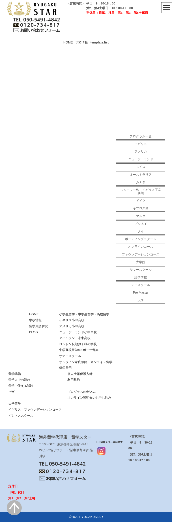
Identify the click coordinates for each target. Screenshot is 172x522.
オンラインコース (140, 246)
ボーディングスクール (140, 239)
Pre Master (140, 292)
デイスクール (140, 285)
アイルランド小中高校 (74, 338)
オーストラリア (141, 174)
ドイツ (140, 200)
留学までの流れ (19, 379)
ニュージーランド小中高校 (78, 332)
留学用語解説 (38, 326)
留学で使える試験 (20, 386)
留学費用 (65, 368)
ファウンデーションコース (140, 254)
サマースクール (141, 269)
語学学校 (140, 277)
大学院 (140, 262)
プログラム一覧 (141, 136)
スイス (140, 167)
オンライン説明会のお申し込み (89, 397)
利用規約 (73, 379)
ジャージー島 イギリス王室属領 (140, 191)
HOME (68, 42)
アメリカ (140, 151)
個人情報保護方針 (79, 374)
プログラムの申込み (81, 392)
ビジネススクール (20, 415)
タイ (141, 231)
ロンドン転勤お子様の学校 (78, 344)
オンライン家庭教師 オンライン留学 (85, 362)
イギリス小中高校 (71, 320)
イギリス (140, 144)
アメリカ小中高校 (71, 326)
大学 (141, 300)
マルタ (140, 216)
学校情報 (81, 42)
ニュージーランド (140, 159)
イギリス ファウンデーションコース (35, 409)
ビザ (11, 392)
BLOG (33, 332)
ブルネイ (140, 223)
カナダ (140, 182)
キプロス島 (140, 208)
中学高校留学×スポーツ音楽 (79, 350)
